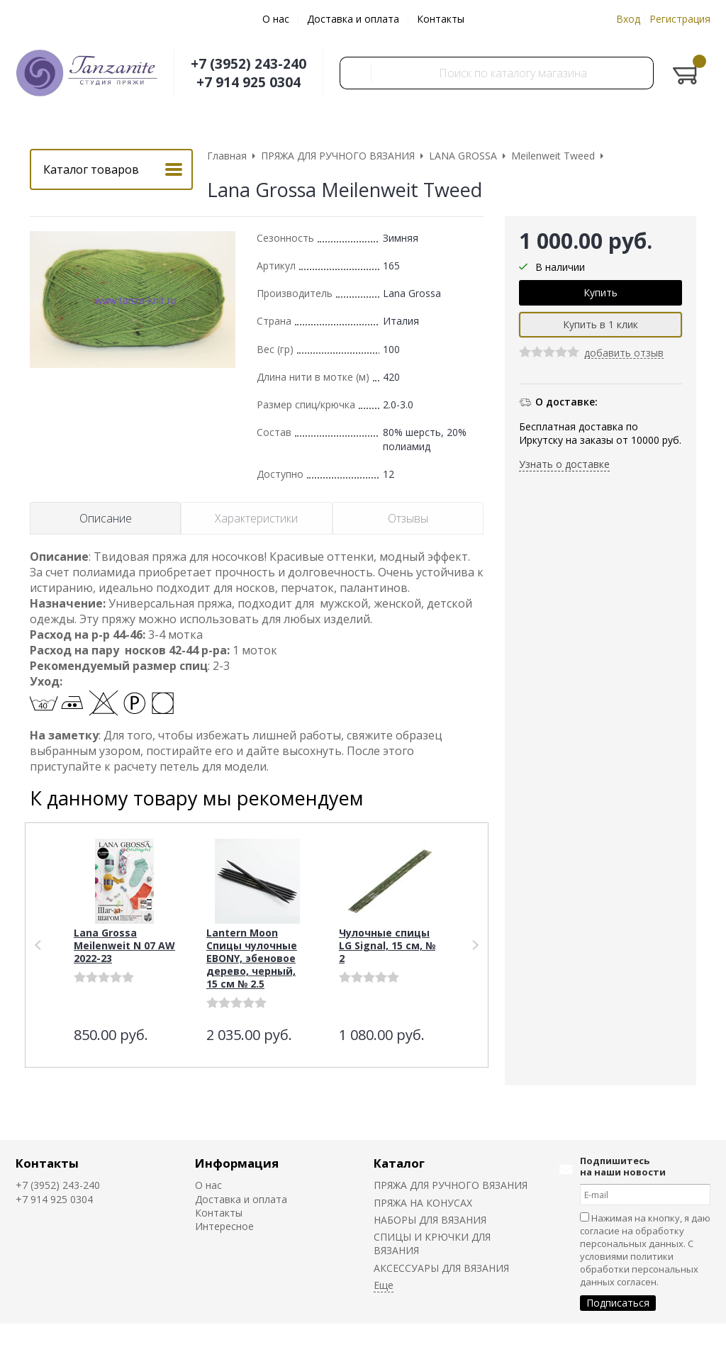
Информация (237, 1163)
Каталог (399, 1163)
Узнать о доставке (564, 464)
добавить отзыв (624, 353)
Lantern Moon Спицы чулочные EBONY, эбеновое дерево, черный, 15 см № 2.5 (251, 958)
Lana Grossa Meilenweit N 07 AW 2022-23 (124, 945)
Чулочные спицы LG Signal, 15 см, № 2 (387, 945)
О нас (275, 19)
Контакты (440, 19)
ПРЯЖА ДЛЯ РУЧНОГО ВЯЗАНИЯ (450, 1185)
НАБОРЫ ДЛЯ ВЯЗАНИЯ (430, 1219)
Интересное (224, 1226)
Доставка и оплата (353, 19)
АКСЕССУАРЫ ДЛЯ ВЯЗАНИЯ (441, 1268)
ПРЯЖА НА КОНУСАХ (423, 1202)
